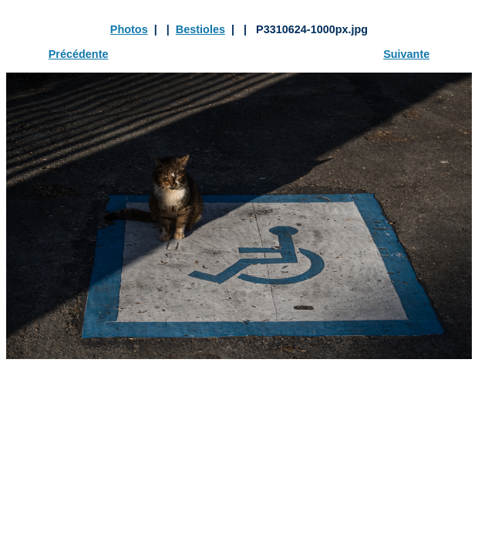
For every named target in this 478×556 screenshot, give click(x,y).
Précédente (79, 54)
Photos (129, 29)
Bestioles (200, 29)
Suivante (406, 54)
